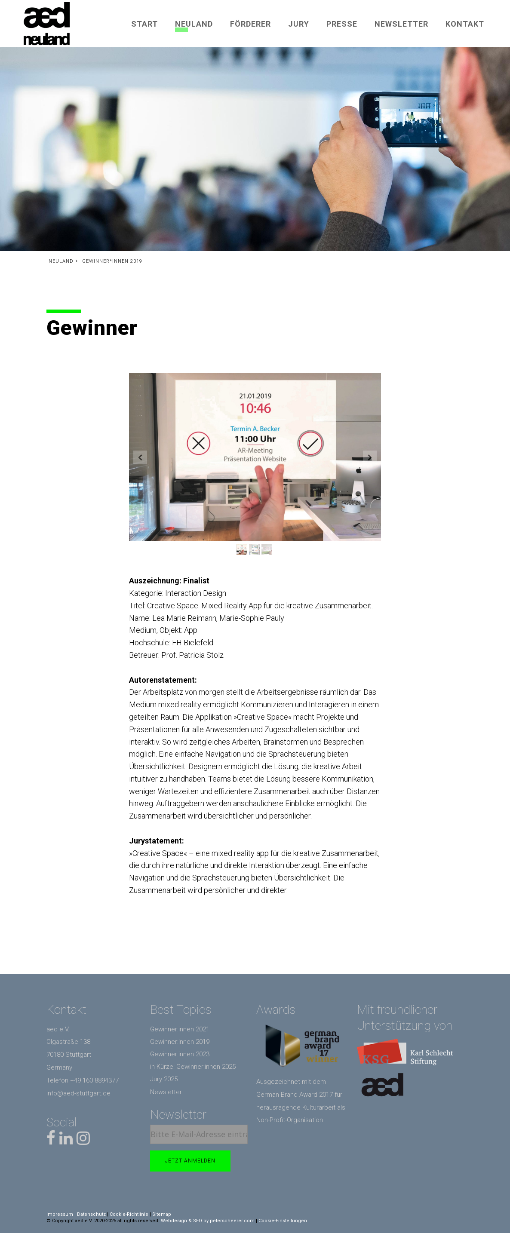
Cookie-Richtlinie (129, 1214)
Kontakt (464, 23)
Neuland (194, 23)
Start (144, 23)
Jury (298, 23)
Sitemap (161, 1214)
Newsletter (401, 23)
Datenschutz (91, 1214)
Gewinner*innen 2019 (112, 261)
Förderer (250, 23)
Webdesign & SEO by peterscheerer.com (208, 1221)
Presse (341, 23)
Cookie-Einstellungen (282, 1221)
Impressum (59, 1214)
